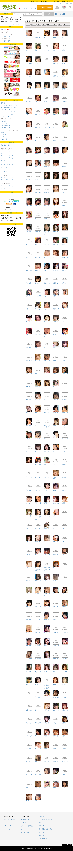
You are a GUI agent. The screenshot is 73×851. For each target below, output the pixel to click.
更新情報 (3, 30)
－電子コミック (5, 110)
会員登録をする (17, 24)
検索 (48, 14)
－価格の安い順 (5, 125)
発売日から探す (5, 145)
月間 (9, 36)
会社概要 (41, 816)
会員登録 (24, 823)
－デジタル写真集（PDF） (9, 105)
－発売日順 (4, 123)
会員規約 (41, 826)
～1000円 (4, 139)
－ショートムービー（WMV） (10, 112)
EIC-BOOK (7, 826)
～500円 (3, 137)
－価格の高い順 (5, 128)
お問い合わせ (43, 838)
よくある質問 (25, 832)
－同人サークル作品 (7, 114)
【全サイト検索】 (60, 14)
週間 (5, 36)
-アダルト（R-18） (7, 116)
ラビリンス (7, 829)
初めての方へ (69, 3)
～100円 (3, 132)
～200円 (3, 134)
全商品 (3, 103)
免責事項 (41, 835)
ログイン (62, 3)
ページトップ (67, 844)
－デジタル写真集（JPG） (9, 107)
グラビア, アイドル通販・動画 (29, 8)
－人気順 (3, 121)
